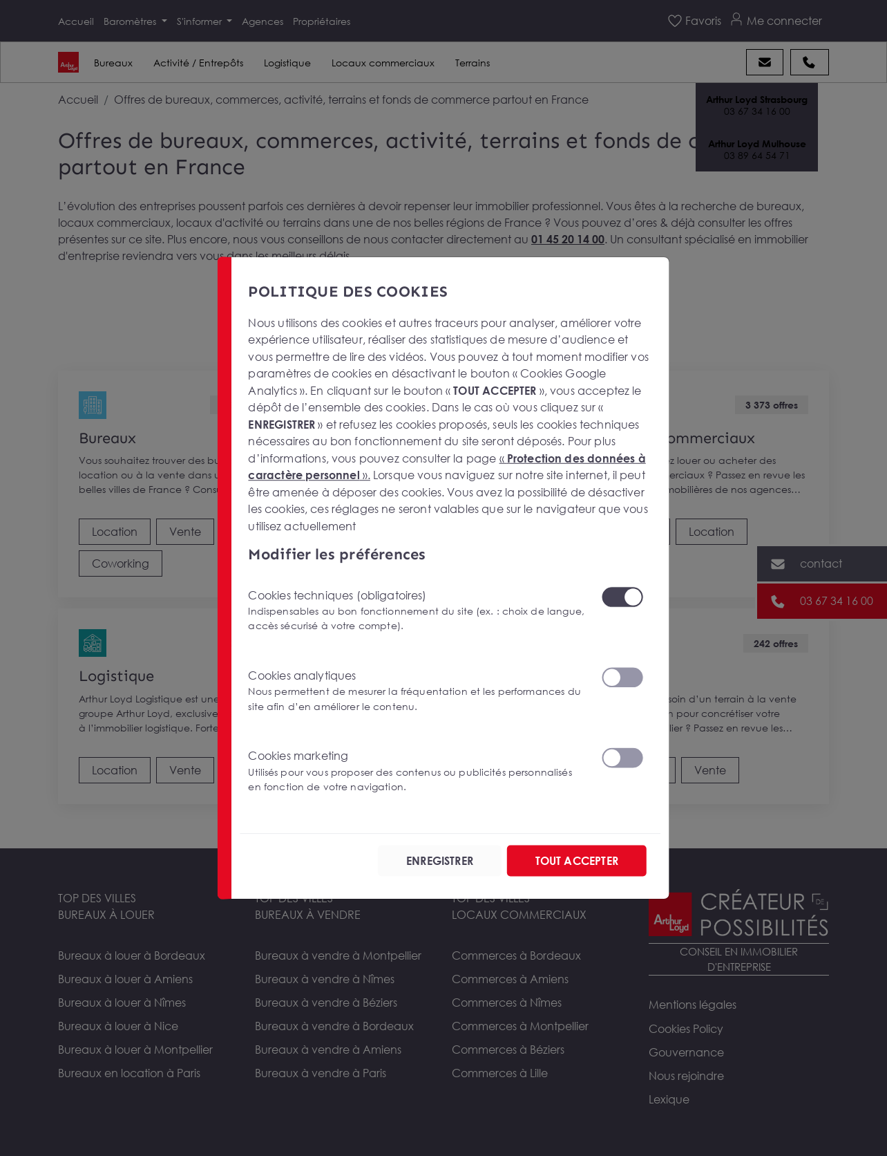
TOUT (576, 861)
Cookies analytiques (416, 691)
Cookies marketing (416, 771)
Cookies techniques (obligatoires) (416, 610)
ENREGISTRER (439, 861)
